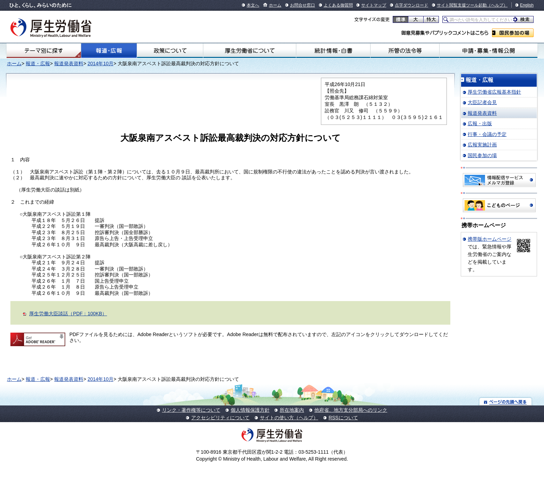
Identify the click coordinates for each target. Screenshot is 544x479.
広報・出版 (480, 123)
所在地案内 (292, 410)
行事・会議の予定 (487, 134)
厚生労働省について (249, 50)
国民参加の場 (513, 32)
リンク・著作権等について (191, 410)
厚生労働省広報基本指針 (494, 92)
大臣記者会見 (482, 102)
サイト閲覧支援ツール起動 (462, 5)
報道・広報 (109, 50)
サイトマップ (373, 5)
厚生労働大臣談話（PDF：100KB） (68, 313)
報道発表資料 (68, 63)
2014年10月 (100, 63)
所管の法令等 (405, 50)
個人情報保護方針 (250, 410)
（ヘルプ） (497, 5)
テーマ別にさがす (44, 51)
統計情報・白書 (333, 50)
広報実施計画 (482, 144)
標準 (400, 19)
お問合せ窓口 (302, 5)
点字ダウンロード (411, 5)
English (527, 5)
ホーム (275, 5)
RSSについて (343, 417)
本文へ (253, 5)
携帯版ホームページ (489, 239)
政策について (170, 50)
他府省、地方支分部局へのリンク (350, 410)
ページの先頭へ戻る (506, 401)
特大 (431, 19)
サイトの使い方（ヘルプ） (289, 417)
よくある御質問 (338, 5)
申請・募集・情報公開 (488, 50)
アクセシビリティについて (220, 417)
